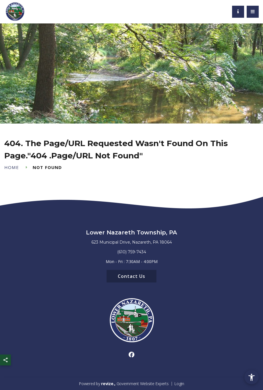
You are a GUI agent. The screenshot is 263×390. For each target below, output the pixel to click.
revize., (108, 383)
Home (11, 167)
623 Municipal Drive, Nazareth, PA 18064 (131, 242)
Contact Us (131, 276)
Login (179, 383)
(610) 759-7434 (131, 251)
